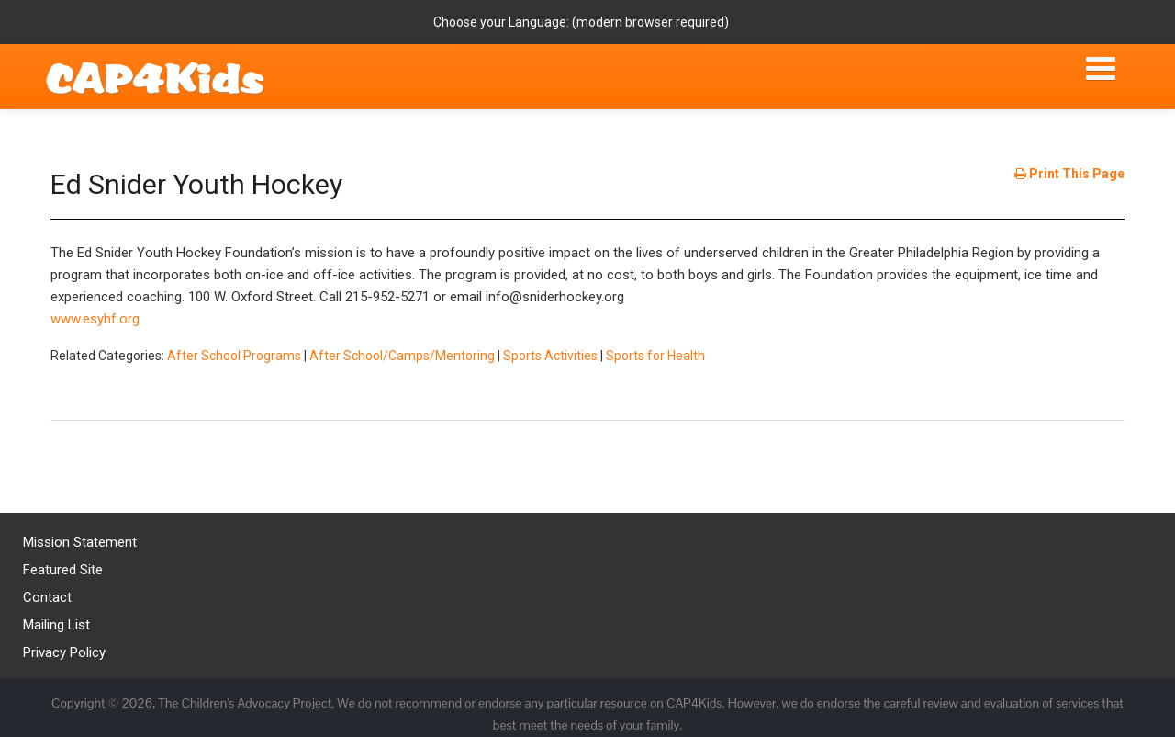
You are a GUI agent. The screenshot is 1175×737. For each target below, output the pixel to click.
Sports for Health (655, 355)
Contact (47, 597)
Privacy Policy (64, 652)
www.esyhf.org (95, 319)
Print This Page (1069, 173)
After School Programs (234, 355)
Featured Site (63, 569)
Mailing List (56, 625)
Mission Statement (80, 542)
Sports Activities (550, 355)
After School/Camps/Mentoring (402, 355)
